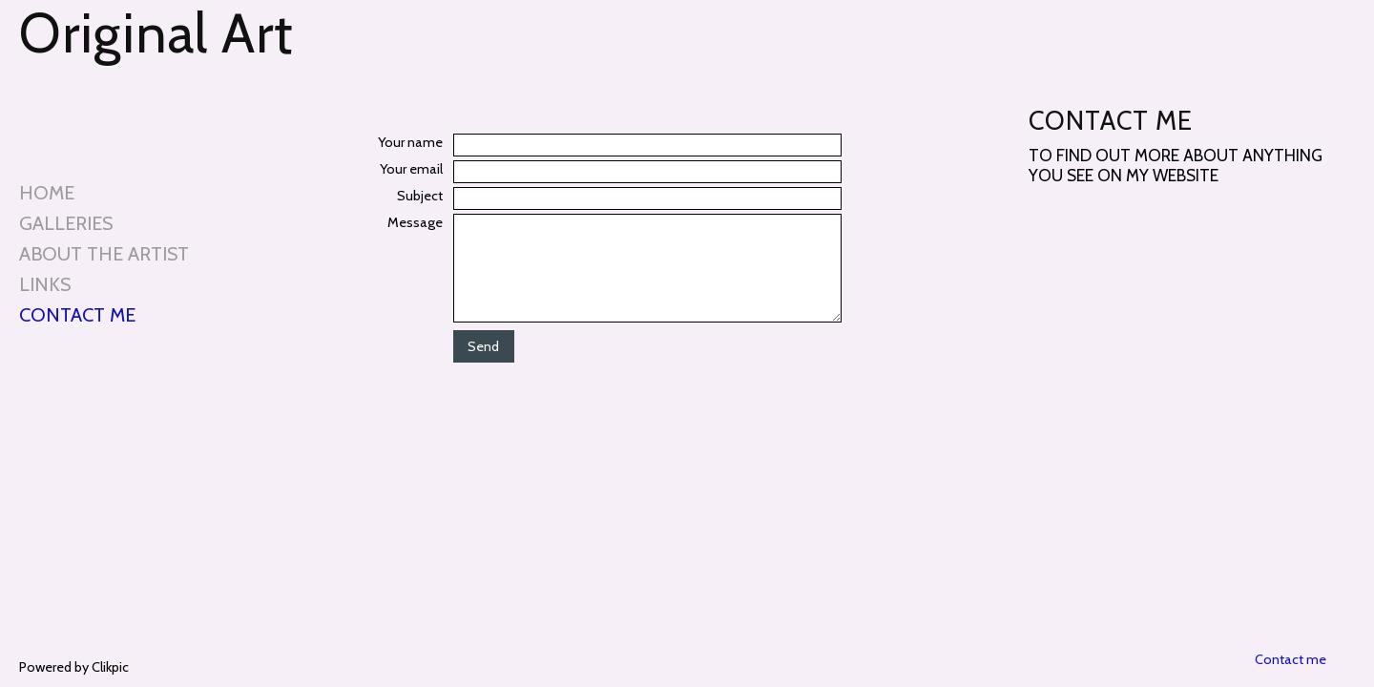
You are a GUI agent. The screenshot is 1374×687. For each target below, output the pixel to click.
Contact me (77, 314)
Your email (411, 168)
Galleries (66, 223)
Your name (410, 142)
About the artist (104, 253)
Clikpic (110, 667)
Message (415, 222)
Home (46, 192)
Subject (420, 195)
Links (45, 284)
